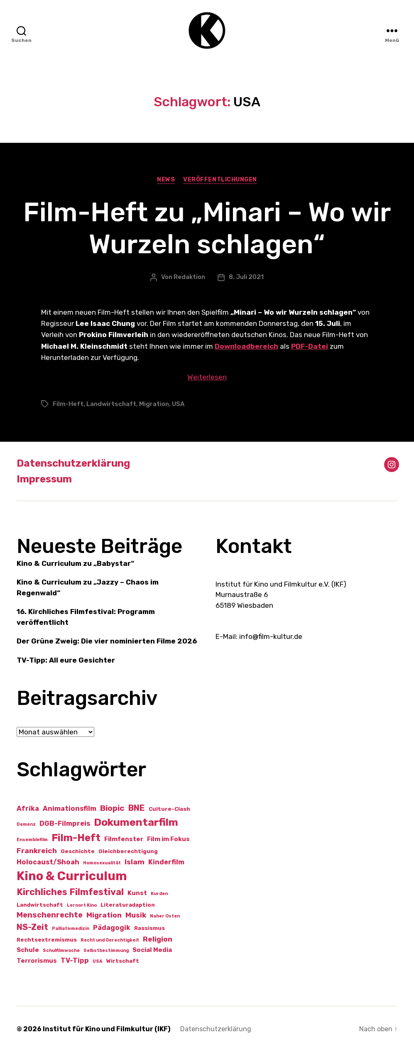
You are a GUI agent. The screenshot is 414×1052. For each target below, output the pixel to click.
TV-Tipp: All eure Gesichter (66, 660)
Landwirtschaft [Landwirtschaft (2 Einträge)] (40, 905)
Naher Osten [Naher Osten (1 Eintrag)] (165, 916)
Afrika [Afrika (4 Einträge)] (28, 808)
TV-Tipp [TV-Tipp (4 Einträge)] (75, 960)
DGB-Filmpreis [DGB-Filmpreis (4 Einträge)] (64, 823)
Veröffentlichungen (220, 179)
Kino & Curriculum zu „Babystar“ (75, 563)
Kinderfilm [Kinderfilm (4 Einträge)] (166, 862)
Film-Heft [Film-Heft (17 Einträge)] (75, 838)
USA (178, 404)
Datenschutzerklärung (73, 463)
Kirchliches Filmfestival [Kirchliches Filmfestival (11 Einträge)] (70, 892)
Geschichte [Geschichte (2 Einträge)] (78, 851)
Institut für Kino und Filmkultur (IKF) (106, 1029)
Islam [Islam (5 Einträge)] (135, 862)
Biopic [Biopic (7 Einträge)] (112, 808)
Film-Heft (68, 404)
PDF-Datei (309, 346)
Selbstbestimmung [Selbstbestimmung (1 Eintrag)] (106, 950)
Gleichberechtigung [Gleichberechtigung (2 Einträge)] (128, 851)
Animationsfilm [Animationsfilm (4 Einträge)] (69, 808)
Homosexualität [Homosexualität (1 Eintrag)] (102, 863)
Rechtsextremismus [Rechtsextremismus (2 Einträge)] (47, 940)
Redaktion (189, 277)
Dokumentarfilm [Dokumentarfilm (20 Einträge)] (136, 822)
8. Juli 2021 (246, 277)
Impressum (44, 479)
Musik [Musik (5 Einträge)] (135, 915)
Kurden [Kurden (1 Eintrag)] (159, 893)
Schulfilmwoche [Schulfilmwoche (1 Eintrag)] (61, 950)
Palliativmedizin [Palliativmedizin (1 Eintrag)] (70, 928)
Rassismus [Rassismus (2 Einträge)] (149, 928)
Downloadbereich (246, 346)
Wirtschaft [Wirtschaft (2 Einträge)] (122, 961)
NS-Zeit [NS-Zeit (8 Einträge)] (32, 927)
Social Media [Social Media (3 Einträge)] (152, 950)
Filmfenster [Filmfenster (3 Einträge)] (123, 839)
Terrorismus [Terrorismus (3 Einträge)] (37, 960)
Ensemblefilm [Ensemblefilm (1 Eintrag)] (32, 839)
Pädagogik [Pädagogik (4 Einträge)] (111, 928)
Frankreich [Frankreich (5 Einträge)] (37, 850)
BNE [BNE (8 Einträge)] (136, 808)
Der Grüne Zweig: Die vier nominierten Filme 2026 (107, 641)
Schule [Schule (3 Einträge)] (28, 950)
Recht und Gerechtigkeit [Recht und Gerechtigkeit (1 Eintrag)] (110, 940)
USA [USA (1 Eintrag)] (98, 961)
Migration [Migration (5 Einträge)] (104, 915)
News (166, 179)
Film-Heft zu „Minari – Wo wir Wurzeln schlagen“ (207, 228)
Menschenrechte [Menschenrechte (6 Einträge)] (50, 915)
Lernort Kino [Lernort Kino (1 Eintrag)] (82, 905)
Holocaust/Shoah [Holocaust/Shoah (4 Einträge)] (48, 862)
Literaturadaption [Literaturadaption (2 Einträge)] (127, 905)
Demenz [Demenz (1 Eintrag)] (26, 824)
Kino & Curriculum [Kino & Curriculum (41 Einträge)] (72, 876)
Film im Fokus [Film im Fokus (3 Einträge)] (168, 839)
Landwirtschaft (111, 404)
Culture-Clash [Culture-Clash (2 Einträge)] (169, 809)
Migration (154, 404)
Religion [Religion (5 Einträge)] (157, 939)
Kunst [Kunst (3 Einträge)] (137, 893)
